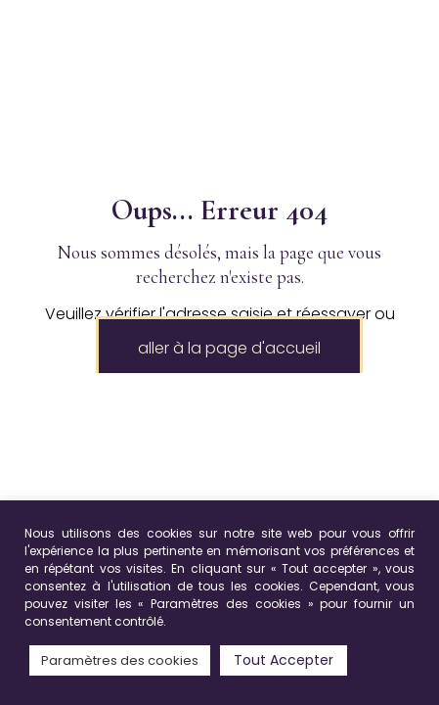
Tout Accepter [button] (283, 660)
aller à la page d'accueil (229, 348)
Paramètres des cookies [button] (119, 660)
